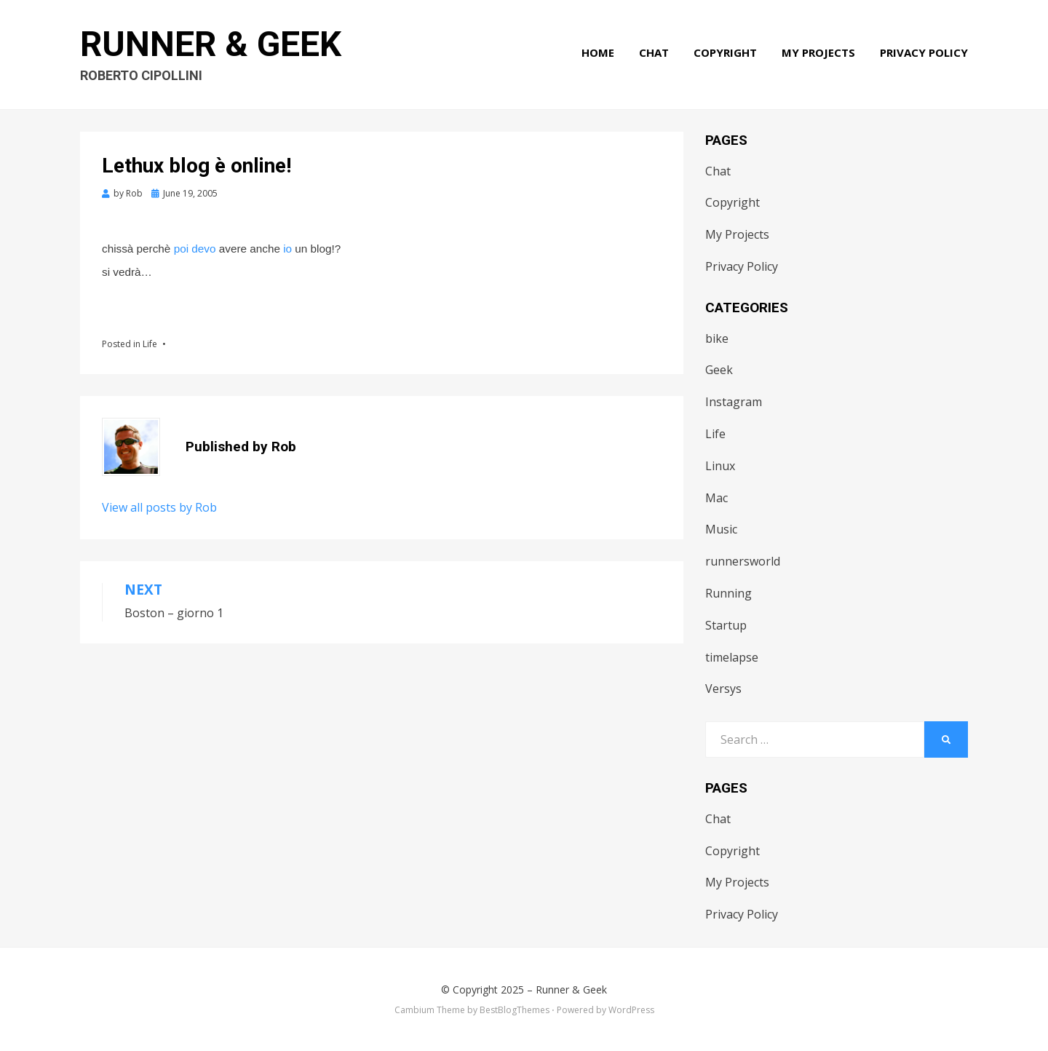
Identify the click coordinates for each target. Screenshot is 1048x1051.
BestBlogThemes (514, 1010)
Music (721, 529)
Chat (654, 52)
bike (717, 338)
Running (728, 593)
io (287, 248)
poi (181, 248)
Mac (716, 498)
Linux (720, 466)
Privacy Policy (924, 52)
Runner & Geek (210, 44)
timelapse (731, 657)
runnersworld (742, 561)
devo (203, 248)
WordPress (631, 1010)
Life (150, 344)
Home (597, 52)
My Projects (818, 52)
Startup (726, 625)
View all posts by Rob (159, 507)
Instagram (733, 402)
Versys (723, 689)
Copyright (725, 52)
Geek (719, 370)
